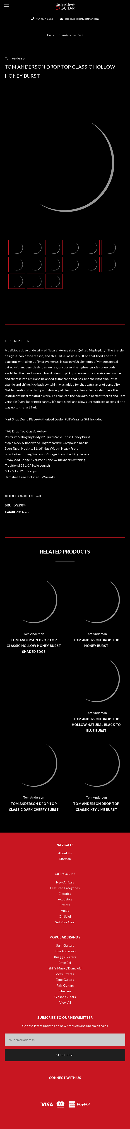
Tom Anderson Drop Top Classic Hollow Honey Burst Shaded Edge (34, 645)
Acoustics (65, 899)
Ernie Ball (65, 962)
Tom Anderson (65, 951)
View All (65, 1002)
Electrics (65, 893)
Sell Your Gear (65, 922)
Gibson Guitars (65, 997)
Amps (65, 910)
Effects (65, 905)
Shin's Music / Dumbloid (65, 968)
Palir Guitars (65, 985)
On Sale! (65, 916)
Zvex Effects (65, 974)
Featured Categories (65, 888)
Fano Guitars (65, 979)
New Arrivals (65, 882)
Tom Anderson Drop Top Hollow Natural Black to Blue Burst (96, 724)
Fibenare (65, 991)
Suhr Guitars (65, 945)
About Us (65, 853)
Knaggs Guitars (65, 957)
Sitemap (65, 859)
